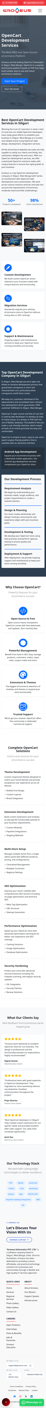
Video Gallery (12, 1307)
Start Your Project (15, 81)
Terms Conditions (16, 1386)
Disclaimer (12, 1390)
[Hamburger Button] (40, 10)
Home (9, 1288)
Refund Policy (24, 1390)
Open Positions (13, 1325)
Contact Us (11, 1311)
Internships (11, 1329)
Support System (32, 1296)
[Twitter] (26, 1396)
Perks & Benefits (13, 1333)
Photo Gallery (12, 1303)
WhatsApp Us (32, 1402)
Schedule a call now (19, 1240)
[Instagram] (20, 1396)
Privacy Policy (31, 1386)
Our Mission (30, 1292)
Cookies (35, 1390)
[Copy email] (30, 1365)
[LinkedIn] (31, 1396)
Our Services (12, 89)
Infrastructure (31, 1300)
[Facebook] (14, 1396)
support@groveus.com (33, 3)
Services (10, 1292)
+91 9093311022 (10, 3)
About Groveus (31, 1288)
